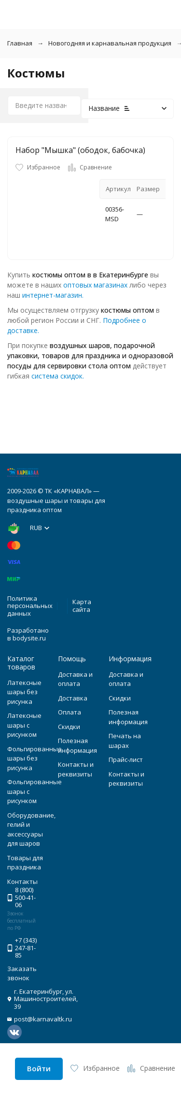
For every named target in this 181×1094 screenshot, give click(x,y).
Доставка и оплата (75, 679)
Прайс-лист (126, 759)
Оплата (69, 712)
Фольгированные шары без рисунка (34, 758)
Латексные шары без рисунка (24, 692)
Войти (39, 1068)
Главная (19, 43)
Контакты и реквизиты (76, 769)
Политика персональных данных (30, 606)
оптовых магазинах (95, 284)
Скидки (69, 726)
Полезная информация (77, 745)
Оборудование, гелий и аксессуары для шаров (31, 829)
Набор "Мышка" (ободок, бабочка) (80, 150)
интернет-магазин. (53, 295)
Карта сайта (81, 605)
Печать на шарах (125, 740)
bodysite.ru (29, 638)
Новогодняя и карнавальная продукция (109, 43)
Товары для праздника (25, 862)
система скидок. (57, 375)
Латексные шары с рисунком (24, 725)
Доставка (72, 698)
